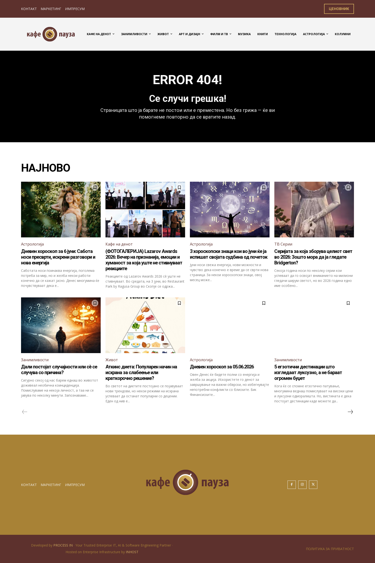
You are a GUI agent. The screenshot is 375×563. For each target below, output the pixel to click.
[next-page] (350, 411)
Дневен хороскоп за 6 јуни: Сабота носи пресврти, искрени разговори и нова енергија (58, 257)
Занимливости (35, 359)
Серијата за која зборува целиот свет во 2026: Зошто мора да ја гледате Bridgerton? (313, 257)
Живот (111, 359)
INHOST (132, 552)
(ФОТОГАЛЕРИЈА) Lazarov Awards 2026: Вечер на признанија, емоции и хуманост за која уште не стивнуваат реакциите (143, 259)
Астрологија (32, 244)
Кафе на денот (119, 244)
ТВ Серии (283, 244)
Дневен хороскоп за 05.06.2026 (222, 367)
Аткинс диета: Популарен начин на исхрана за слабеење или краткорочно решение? (141, 372)
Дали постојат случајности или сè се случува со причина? (59, 369)
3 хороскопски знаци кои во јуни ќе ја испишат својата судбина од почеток (228, 254)
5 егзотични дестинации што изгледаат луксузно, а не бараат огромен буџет (308, 372)
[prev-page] (24, 411)
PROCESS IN (63, 545)
